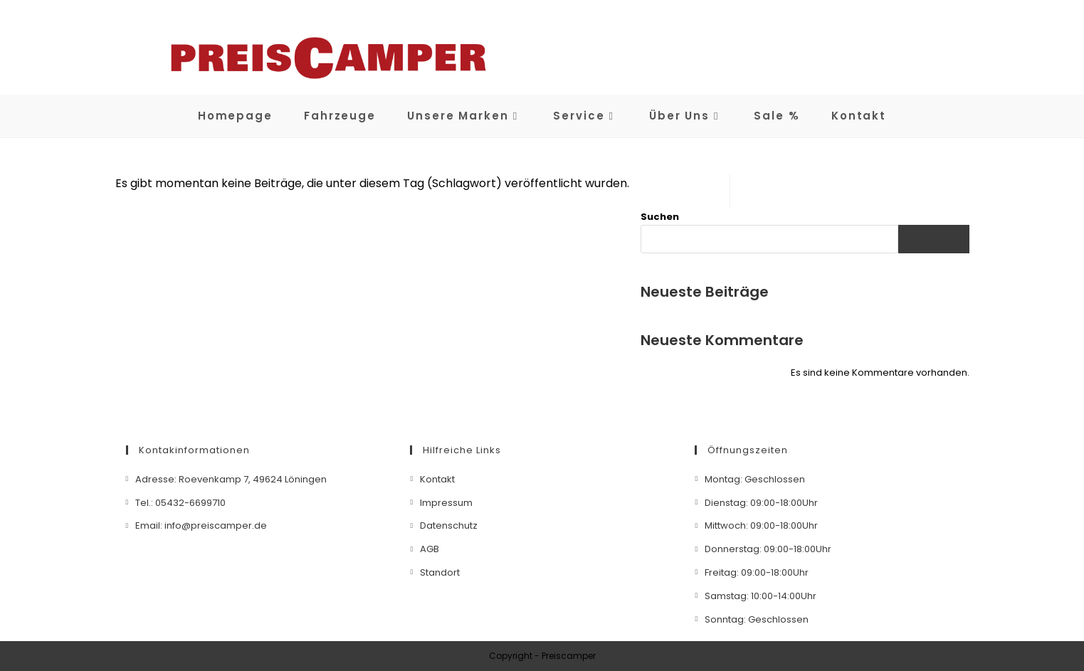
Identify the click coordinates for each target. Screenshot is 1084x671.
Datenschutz (449, 525)
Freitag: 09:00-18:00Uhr (757, 572)
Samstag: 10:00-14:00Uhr (760, 596)
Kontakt (437, 479)
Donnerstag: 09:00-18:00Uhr (768, 549)
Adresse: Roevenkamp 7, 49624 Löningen (231, 479)
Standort (440, 572)
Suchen (660, 216)
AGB (429, 549)
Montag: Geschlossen (755, 479)
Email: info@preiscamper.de (201, 525)
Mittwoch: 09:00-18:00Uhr (761, 525)
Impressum (446, 502)
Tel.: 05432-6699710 (180, 502)
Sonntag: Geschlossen (757, 619)
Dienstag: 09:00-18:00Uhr (761, 502)
